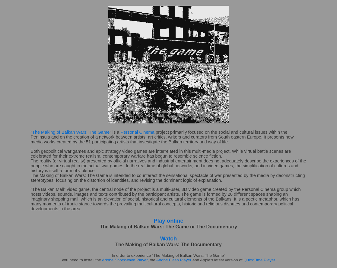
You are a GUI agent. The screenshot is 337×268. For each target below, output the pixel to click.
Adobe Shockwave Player (125, 260)
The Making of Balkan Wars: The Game (71, 132)
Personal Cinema (137, 132)
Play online (168, 220)
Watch (168, 238)
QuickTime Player (259, 260)
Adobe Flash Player (173, 260)
